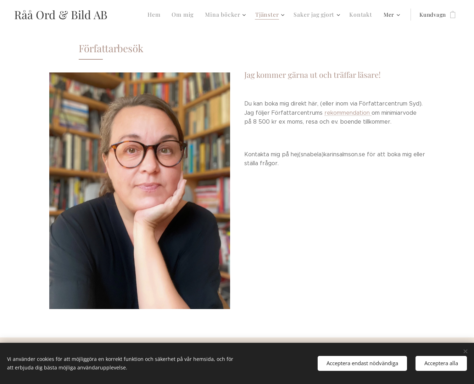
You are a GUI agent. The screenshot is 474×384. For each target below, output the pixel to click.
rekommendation (348, 112)
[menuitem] (163, 14)
